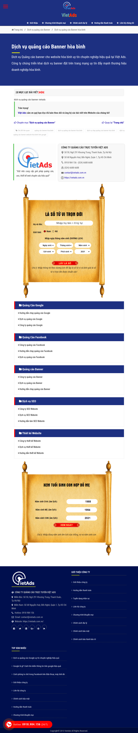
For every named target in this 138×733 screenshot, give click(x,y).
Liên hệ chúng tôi (125, 23)
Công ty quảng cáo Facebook (31, 345)
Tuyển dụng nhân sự (80, 598)
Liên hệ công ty (78, 606)
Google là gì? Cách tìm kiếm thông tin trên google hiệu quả (36, 666)
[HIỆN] (41, 92)
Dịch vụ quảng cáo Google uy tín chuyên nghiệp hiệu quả (35, 658)
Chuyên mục (34, 122)
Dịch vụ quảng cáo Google (30, 319)
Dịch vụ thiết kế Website (29, 447)
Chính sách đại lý (78, 23)
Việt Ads (22, 112)
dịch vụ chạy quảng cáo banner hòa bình (101, 130)
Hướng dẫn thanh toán (101, 23)
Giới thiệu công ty (79, 582)
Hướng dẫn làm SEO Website (31, 421)
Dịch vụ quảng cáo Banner (30, 383)
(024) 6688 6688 (85, 162)
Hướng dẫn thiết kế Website (31, 453)
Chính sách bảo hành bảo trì (83, 639)
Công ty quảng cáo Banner (30, 377)
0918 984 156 (70, 162)
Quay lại (113, 122)
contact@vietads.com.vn (75, 172)
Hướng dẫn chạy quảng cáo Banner (34, 389)
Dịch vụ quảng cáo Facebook (31, 357)
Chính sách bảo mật (80, 631)
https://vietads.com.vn (74, 177)
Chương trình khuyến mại (53, 23)
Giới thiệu (32, 23)
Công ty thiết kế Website (29, 441)
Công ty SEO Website (28, 409)
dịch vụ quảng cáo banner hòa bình (70, 130)
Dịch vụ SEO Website (28, 415)
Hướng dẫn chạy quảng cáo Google (34, 313)
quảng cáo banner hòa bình (43, 130)
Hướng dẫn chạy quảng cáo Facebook (35, 351)
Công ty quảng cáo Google (30, 325)
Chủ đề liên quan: (23, 130)
